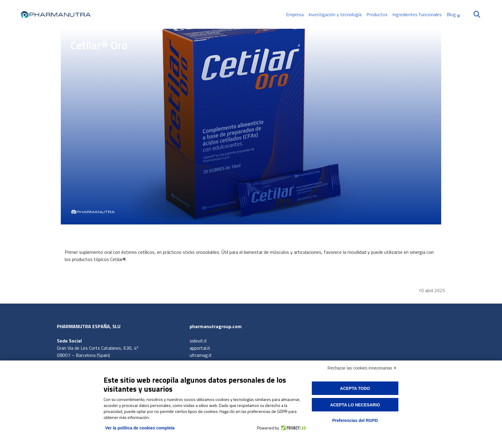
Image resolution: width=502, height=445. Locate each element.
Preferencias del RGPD (355, 420)
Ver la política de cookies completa (140, 428)
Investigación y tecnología (335, 14)
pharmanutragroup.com (216, 326)
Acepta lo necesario (355, 404)
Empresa (295, 14)
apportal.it (200, 348)
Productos (377, 14)
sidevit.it (198, 340)
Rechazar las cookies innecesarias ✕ (362, 368)
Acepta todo (355, 388)
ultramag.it (201, 355)
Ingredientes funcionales (417, 14)
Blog (451, 14)
